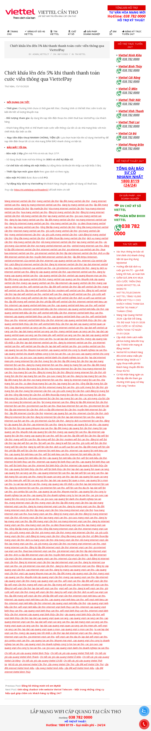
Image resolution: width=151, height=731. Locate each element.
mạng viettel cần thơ (48, 200)
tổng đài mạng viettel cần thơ (29, 238)
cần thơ (43, 208)
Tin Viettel (80, 54)
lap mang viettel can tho (60, 215)
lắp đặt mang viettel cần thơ (60, 219)
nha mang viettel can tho (63, 223)
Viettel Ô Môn (127, 89)
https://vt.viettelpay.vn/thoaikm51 (31, 189)
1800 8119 (130, 180)
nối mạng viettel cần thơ (34, 215)
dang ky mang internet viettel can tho (41, 204)
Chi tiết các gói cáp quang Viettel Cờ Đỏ (42, 660)
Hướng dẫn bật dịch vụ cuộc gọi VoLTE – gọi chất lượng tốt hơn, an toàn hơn (130, 270)
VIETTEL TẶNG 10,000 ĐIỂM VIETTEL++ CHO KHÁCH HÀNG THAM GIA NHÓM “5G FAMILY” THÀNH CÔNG (130, 304)
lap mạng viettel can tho (89, 241)
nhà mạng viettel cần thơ (27, 241)
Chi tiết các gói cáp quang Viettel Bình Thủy (27, 653)
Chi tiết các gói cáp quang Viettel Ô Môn (60, 656)
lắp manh (35, 208)
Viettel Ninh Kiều (130, 55)
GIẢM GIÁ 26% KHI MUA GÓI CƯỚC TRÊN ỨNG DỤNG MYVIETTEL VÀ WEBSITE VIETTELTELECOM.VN (129, 285)
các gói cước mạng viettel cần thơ (59, 234)
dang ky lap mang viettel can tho (26, 219)
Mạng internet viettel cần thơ (20, 200)
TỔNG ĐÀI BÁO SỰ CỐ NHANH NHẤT (130, 172)
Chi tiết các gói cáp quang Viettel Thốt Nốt (72, 653)
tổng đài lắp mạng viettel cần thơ (57, 227)
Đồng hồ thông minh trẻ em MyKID (41, 685)
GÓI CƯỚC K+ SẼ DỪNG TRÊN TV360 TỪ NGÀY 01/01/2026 (129, 329)
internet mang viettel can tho (29, 230)
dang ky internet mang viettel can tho (29, 223)
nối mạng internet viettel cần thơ (58, 241)
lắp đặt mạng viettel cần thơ (75, 200)
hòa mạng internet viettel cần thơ (66, 208)
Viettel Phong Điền (131, 144)
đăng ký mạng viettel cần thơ (64, 212)
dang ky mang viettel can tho (77, 204)
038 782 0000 (130, 59)
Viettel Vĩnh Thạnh (131, 111)
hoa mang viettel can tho (34, 212)
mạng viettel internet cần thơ (24, 234)
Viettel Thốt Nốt (129, 100)
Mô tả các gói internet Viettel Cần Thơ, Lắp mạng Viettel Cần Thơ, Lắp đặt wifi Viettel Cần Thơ (56, 664)
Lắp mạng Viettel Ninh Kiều (49, 668)
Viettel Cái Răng (129, 77)
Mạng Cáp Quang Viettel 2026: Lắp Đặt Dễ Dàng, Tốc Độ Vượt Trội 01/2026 (130, 318)
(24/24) (130, 185)
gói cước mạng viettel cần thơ (61, 230)
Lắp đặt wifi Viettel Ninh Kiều (79, 668)
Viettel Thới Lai (128, 122)
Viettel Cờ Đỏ (127, 133)
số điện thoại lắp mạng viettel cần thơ (66, 238)
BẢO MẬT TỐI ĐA (17, 147)
